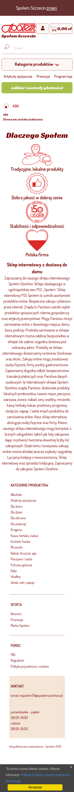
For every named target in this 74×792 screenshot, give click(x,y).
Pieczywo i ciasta (21, 559)
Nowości (16, 614)
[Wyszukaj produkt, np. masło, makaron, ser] (40, 48)
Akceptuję (35, 787)
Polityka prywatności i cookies (30, 666)
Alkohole (16, 494)
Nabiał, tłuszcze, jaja (23, 553)
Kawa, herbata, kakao (24, 536)
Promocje (43, 76)
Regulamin (17, 660)
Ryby (14, 571)
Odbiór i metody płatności (37, 87)
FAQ (13, 654)
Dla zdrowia (18, 518)
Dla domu (17, 506)
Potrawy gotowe (21, 565)
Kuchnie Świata (20, 541)
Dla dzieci (16, 512)
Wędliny (16, 576)
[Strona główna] (19, 31)
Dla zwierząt (18, 524)
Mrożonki (16, 547)
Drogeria (16, 530)
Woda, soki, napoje (23, 582)
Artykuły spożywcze (18, 76)
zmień (51, 8)
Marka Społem (20, 625)
